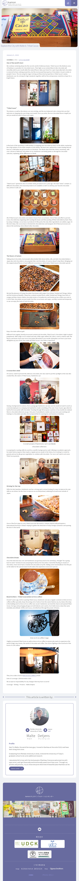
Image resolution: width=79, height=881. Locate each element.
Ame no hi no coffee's (29, 675)
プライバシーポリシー (48, 875)
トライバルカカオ (24, 60)
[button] (74, 3)
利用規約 (31, 875)
